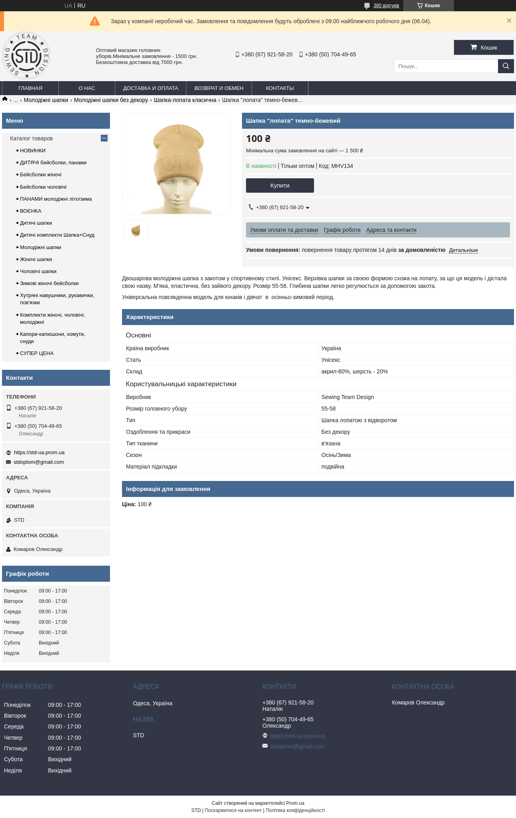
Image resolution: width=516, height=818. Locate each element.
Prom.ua (295, 803)
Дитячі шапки (36, 223)
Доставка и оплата (150, 88)
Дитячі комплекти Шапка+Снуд (57, 235)
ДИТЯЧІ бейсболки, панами (53, 163)
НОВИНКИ (33, 151)
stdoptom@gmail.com (39, 462)
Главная (30, 88)
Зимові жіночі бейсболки (49, 283)
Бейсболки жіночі (40, 175)
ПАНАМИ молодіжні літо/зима (56, 199)
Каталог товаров (31, 138)
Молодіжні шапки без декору (111, 100)
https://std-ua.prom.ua (39, 452)
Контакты (280, 88)
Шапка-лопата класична (185, 100)
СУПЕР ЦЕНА (37, 353)
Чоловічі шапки (38, 271)
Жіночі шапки (36, 259)
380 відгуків (386, 5)
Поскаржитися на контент (233, 810)
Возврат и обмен (218, 88)
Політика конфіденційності (295, 810)
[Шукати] (506, 66)
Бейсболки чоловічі (43, 187)
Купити (280, 185)
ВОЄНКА (30, 211)
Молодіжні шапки (46, 100)
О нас (87, 88)
